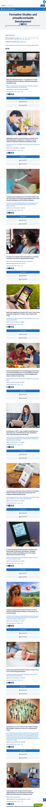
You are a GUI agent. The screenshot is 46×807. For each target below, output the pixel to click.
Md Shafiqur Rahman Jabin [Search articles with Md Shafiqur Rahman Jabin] (16, 675)
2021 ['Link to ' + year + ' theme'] (34, 38)
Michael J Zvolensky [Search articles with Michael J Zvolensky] (10, 206)
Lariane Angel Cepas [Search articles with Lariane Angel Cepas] (11, 733)
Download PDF (23, 101)
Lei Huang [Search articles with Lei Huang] (34, 144)
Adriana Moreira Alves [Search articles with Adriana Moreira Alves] (19, 617)
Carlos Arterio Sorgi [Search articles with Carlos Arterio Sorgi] (21, 735)
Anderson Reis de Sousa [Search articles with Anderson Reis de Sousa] (11, 735)
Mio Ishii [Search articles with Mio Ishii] (8, 86)
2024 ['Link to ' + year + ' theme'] (26, 38)
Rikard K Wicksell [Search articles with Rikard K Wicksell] (10, 440)
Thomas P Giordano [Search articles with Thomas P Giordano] (31, 204)
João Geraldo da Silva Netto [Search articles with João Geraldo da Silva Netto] (20, 738)
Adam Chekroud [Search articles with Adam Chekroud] (20, 498)
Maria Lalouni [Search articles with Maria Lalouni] (35, 438)
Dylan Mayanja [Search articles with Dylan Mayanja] (33, 437)
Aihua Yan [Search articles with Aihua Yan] (14, 144)
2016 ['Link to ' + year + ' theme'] (15, 39)
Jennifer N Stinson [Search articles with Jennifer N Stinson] (19, 438)
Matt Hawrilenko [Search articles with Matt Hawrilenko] (28, 498)
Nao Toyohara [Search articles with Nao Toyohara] (19, 86)
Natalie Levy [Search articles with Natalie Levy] (9, 557)
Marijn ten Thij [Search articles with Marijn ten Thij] (9, 261)
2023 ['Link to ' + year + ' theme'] (29, 38)
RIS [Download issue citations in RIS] (25, 42)
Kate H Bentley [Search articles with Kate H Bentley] (32, 497)
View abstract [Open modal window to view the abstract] (23, 98)
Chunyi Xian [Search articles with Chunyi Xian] (9, 144)
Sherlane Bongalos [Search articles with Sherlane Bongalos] (22, 557)
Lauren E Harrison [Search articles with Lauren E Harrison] (10, 437)
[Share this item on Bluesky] (20, 24)
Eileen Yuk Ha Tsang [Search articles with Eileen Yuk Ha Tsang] (27, 144)
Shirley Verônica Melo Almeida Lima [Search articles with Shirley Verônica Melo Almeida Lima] (30, 734)
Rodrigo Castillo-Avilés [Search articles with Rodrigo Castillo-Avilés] (32, 203)
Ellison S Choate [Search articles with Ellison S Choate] (26, 437)
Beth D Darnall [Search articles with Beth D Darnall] (11, 438)
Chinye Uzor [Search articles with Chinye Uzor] (35, 557)
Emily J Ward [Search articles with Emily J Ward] (19, 497)
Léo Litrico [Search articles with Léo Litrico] (33, 318)
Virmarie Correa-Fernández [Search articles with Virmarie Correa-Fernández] (12, 204)
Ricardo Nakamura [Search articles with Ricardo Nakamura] (30, 735)
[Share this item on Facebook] (24, 24)
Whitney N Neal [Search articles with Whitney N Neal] (9, 797)
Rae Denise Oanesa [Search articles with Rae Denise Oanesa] (17, 378)
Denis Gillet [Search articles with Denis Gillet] (14, 320)
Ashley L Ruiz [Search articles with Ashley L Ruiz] (24, 203)
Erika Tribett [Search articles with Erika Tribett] (33, 378)
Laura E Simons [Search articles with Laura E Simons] (17, 440)
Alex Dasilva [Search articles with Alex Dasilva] (29, 557)
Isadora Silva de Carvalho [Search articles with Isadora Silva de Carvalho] (21, 733)
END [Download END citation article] (16, 91)
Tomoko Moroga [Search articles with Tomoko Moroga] (31, 86)
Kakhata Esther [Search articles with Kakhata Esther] (26, 674)
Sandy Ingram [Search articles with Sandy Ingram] (20, 318)
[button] (44, 1)
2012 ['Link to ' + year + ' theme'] (26, 39)
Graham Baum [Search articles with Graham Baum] (25, 497)
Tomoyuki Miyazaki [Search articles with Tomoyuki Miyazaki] (22, 87)
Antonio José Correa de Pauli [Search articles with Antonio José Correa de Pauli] (31, 617)
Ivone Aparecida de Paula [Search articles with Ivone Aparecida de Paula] (16, 737)
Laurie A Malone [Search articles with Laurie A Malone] (16, 797)
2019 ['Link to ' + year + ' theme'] (6, 39)
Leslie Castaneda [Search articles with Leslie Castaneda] (26, 378)
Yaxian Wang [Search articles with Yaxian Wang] (20, 144)
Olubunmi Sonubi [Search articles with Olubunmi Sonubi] (16, 559)
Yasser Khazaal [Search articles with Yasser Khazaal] (27, 318)
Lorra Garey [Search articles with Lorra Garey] (9, 203)
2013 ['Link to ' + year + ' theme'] (23, 39)
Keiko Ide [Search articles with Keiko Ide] (25, 86)
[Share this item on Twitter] (22, 24)
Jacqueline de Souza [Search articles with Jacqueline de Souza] (21, 619)
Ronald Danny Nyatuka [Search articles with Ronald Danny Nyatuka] (11, 674)
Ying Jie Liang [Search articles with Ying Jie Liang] (9, 559)
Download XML (23, 105)
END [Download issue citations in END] (19, 42)
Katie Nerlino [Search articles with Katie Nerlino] (15, 557)
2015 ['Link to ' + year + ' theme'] (18, 39)
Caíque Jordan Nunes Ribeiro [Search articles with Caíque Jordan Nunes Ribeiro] (15, 734)
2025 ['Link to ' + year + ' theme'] (23, 38)
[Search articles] (43, 6)
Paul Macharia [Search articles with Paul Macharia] (19, 674)
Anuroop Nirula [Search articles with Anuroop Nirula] (9, 378)
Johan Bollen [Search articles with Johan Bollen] (30, 261)
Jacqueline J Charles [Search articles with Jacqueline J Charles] (16, 203)
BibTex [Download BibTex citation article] (18, 91)
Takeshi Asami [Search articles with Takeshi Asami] (14, 87)
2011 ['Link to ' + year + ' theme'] (29, 39)
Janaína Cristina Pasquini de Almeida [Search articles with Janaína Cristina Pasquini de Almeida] (27, 616)
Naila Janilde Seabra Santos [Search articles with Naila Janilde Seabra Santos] (28, 737)
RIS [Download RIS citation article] (22, 91)
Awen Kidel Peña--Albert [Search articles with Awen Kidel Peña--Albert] (11, 318)
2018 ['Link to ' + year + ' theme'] (9, 39)
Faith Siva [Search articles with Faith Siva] (32, 674)
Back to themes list (10, 35)
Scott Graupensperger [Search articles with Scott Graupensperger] (11, 497)
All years (17, 38)
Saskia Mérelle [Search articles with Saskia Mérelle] (16, 261)
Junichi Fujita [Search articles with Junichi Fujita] (13, 86)
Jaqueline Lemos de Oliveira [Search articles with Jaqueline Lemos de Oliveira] (12, 616)
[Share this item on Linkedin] (26, 24)
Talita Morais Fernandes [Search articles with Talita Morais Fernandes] (31, 738)
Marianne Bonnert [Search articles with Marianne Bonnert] (28, 438)
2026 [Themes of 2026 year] (7, 49)
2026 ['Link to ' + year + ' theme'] (20, 38)
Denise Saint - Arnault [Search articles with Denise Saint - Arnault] (11, 619)
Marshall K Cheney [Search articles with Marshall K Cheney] (23, 204)
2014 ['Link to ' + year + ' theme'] (21, 39)
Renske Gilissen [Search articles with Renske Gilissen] (23, 261)
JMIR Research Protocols (8, 9)
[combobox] (24, 6)
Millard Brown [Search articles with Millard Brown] (13, 498)
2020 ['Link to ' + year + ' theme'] (37, 38)
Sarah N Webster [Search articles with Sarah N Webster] (18, 437)
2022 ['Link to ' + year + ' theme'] (32, 38)
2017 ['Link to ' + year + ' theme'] (12, 39)
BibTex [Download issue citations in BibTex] (22, 42)
